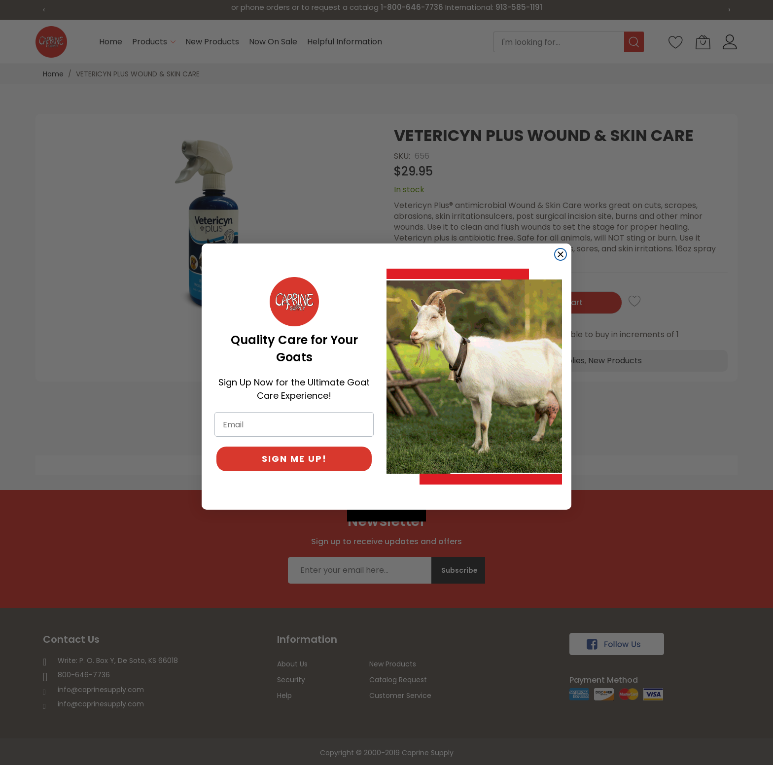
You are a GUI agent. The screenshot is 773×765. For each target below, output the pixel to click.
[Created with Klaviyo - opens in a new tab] (386, 516)
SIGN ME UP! (294, 458)
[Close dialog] (560, 254)
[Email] (294, 424)
